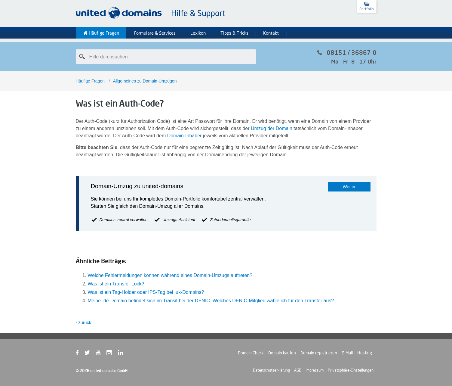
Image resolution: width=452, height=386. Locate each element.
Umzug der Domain (271, 128)
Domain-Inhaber (184, 135)
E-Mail (347, 353)
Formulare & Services (155, 33)
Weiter (349, 186)
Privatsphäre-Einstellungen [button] (351, 370)
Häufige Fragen (101, 33)
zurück (83, 322)
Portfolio (366, 9)
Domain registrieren (318, 353)
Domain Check (251, 353)
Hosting (364, 353)
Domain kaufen (282, 353)
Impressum (315, 370)
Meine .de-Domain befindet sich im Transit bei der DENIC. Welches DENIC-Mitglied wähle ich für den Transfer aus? (211, 300)
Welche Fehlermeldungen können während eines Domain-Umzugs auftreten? (170, 275)
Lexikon (198, 33)
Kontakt (271, 33)
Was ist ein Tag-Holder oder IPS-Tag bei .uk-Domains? (146, 292)
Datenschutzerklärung (271, 370)
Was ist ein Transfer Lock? (116, 283)
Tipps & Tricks (234, 33)
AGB (297, 370)
